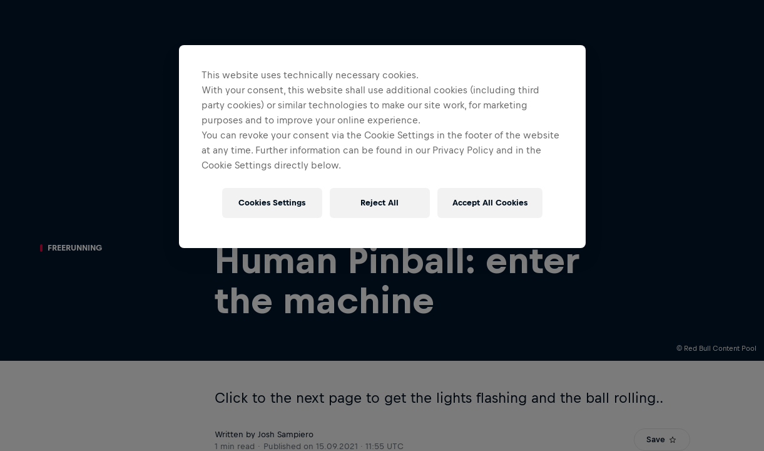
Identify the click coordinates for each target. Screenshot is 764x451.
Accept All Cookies (489, 202)
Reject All (379, 202)
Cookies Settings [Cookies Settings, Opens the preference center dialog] (271, 202)
